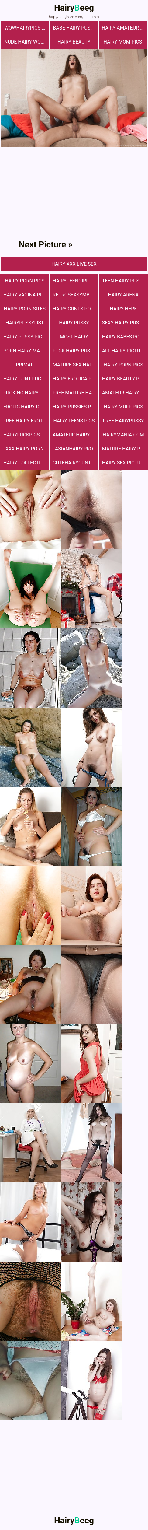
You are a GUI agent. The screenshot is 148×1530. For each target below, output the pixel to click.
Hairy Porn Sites (25, 309)
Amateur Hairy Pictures (125, 393)
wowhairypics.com (26, 28)
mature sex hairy (74, 365)
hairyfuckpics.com (26, 435)
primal (24, 365)
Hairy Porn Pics (24, 281)
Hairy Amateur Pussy (124, 28)
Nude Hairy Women (26, 42)
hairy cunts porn (75, 309)
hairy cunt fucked (26, 379)
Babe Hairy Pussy (74, 28)
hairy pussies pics (75, 407)
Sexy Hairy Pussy (123, 323)
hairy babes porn (124, 337)
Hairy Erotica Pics (75, 379)
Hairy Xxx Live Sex (73, 264)
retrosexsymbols (75, 295)
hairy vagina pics (25, 295)
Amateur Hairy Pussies (75, 435)
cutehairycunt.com (75, 463)
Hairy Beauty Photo (125, 379)
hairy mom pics (122, 42)
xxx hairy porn (24, 449)
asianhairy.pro (74, 449)
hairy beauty (73, 42)
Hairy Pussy (74, 323)
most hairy (74, 337)
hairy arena (123, 295)
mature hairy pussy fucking (125, 449)
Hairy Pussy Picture (26, 337)
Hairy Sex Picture (124, 463)
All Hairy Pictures (125, 351)
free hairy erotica (26, 421)
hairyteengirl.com (75, 281)
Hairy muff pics (123, 407)
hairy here (123, 309)
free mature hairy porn (75, 393)
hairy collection (25, 463)
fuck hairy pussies (75, 351)
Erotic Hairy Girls (26, 407)
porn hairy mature (26, 351)
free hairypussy (123, 421)
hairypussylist (24, 323)
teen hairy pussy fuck (125, 281)
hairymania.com (123, 435)
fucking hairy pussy (26, 393)
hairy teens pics (74, 421)
